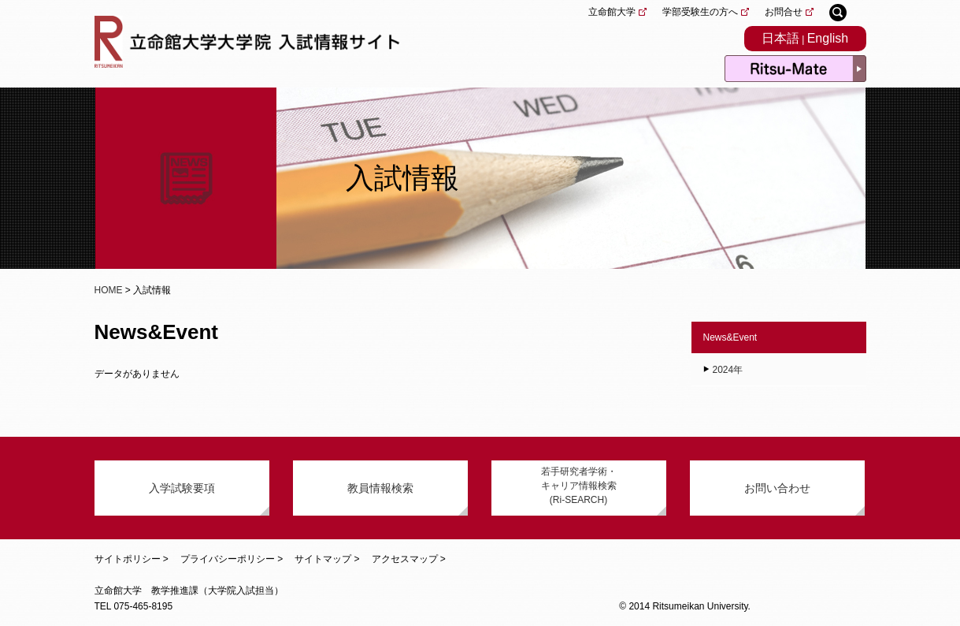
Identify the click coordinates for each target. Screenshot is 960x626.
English (827, 38)
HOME (109, 290)
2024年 (728, 369)
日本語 (780, 38)
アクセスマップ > (409, 559)
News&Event (730, 337)
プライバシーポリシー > (231, 559)
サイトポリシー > (132, 559)
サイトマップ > (327, 559)
